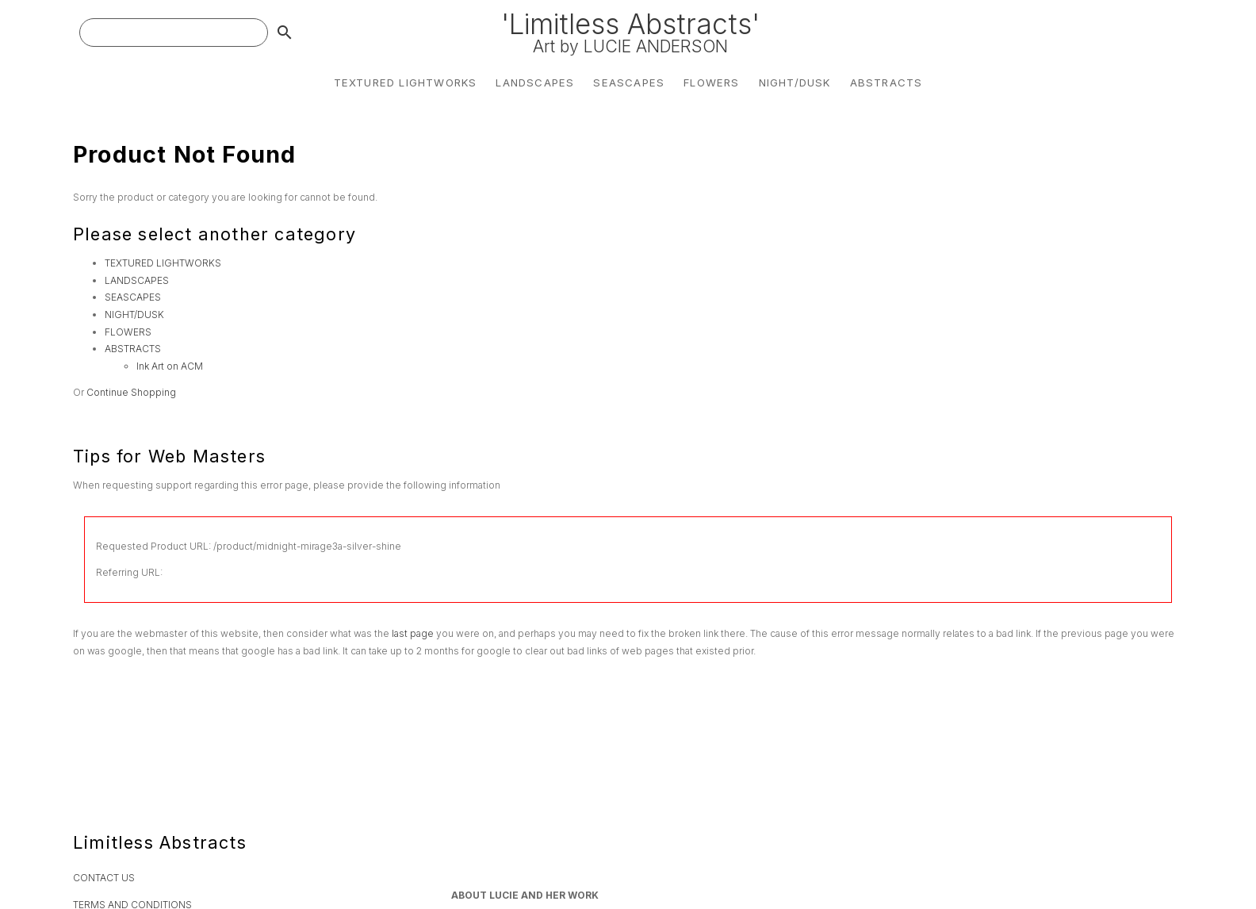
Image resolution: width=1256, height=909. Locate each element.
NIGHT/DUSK (795, 82)
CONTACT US (104, 878)
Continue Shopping (131, 392)
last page (413, 633)
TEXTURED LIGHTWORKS (405, 82)
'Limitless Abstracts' (630, 31)
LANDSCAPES (535, 82)
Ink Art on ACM (169, 366)
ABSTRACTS (886, 82)
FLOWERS (711, 82)
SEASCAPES (628, 82)
